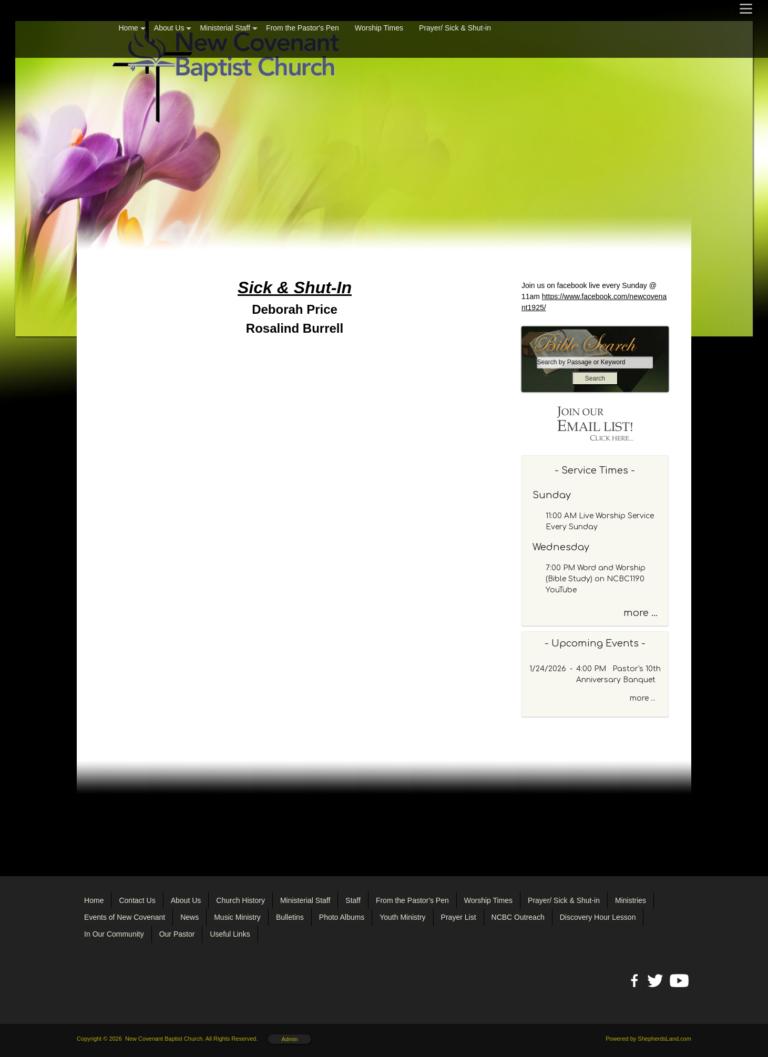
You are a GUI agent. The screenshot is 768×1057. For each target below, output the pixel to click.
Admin (289, 1039)
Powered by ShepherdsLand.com (648, 1038)
